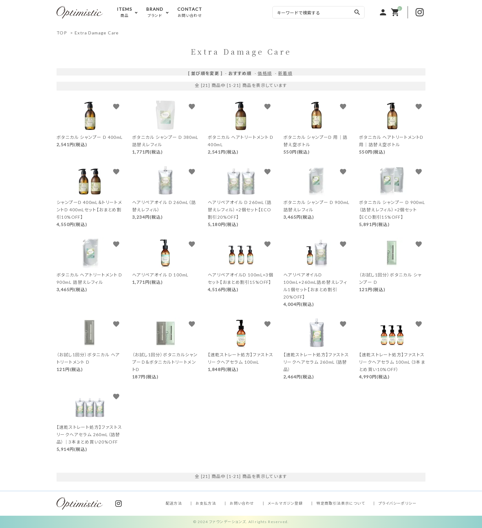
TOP (62, 32)
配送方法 (174, 503)
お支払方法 (206, 503)
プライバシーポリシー (397, 503)
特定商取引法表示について (340, 503)
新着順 (285, 73)
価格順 (265, 73)
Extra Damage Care (97, 32)
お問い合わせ (242, 503)
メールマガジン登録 (285, 503)
